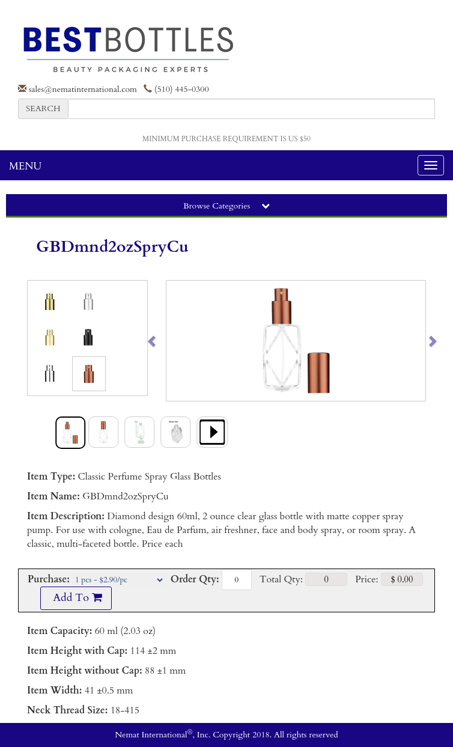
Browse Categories (226, 206)
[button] (179, 341)
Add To (76, 597)
